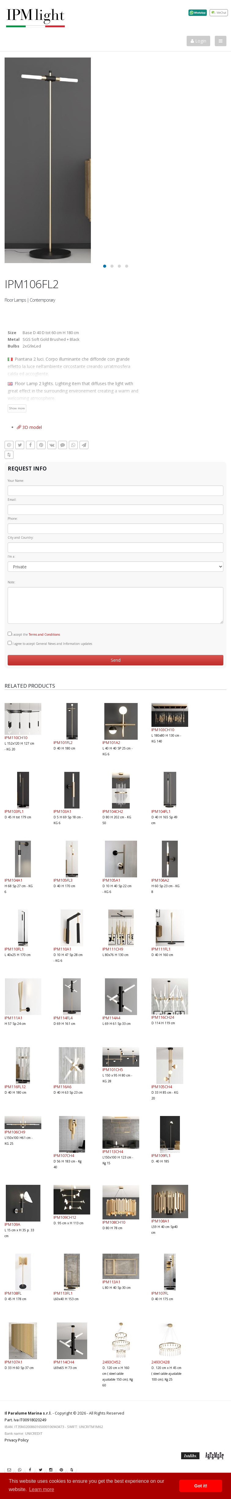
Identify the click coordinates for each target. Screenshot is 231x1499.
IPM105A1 (111, 880)
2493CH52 (111, 1362)
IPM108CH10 (113, 1222)
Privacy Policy (16, 1440)
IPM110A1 (62, 949)
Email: (12, 499)
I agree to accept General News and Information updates (50, 643)
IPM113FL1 (63, 1293)
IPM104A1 (13, 880)
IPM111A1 (13, 1018)
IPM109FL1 (160, 1155)
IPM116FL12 (15, 1086)
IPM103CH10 (162, 729)
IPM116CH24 (162, 1017)
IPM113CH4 (112, 1151)
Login (198, 41)
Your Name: (16, 480)
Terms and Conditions (44, 634)
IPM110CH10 (16, 737)
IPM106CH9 (15, 1132)
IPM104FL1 (160, 811)
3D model (29, 427)
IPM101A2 (111, 742)
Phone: (13, 518)
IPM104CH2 (112, 811)
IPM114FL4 (63, 1018)
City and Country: (21, 537)
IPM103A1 (62, 811)
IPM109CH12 (65, 1217)
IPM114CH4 (64, 1362)
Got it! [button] (200, 1485)
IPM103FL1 (14, 811)
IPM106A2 (160, 880)
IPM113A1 (111, 1282)
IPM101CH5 (112, 1069)
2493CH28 (160, 1362)
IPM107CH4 (64, 1155)
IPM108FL (13, 1293)
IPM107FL (159, 1293)
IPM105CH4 (161, 1086)
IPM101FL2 (63, 742)
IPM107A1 (13, 1362)
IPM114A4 (111, 1018)
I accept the (34, 634)
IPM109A (12, 1224)
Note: (11, 582)
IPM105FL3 (63, 880)
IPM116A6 (62, 1086)
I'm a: (11, 556)
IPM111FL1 (160, 949)
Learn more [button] (41, 1489)
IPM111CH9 (112, 949)
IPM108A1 (160, 1221)
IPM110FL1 (14, 949)
